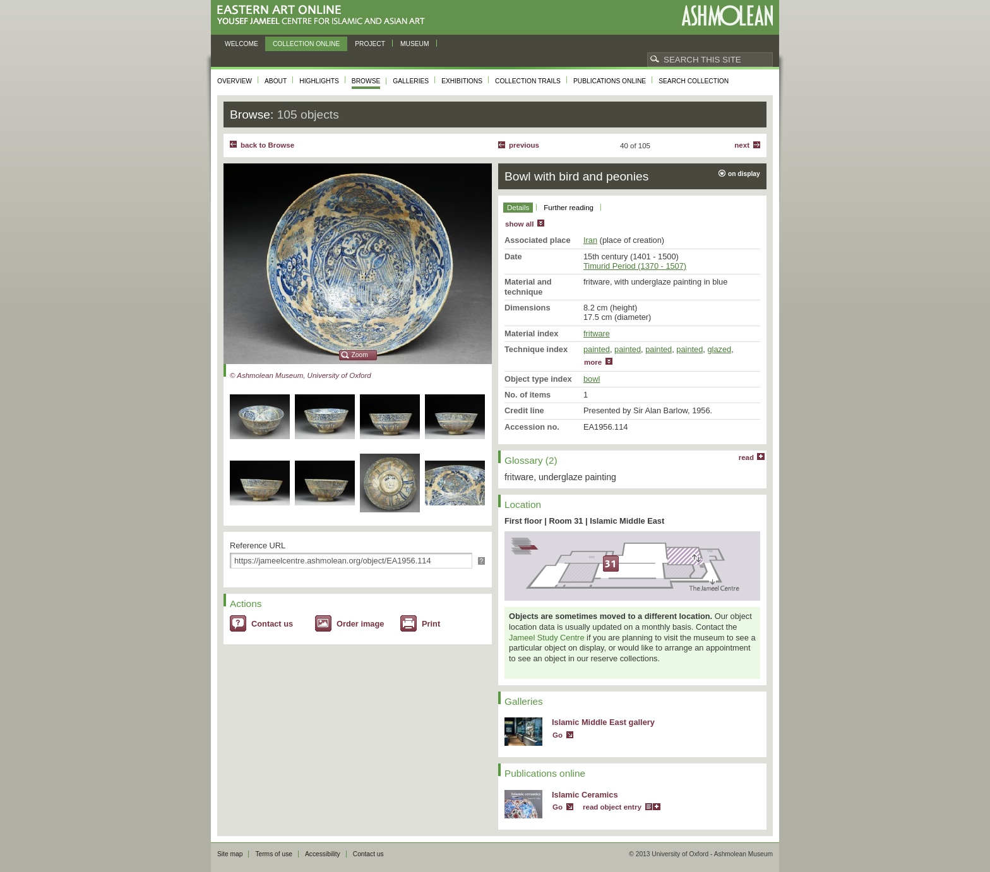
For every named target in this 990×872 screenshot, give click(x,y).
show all (519, 224)
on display (744, 173)
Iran (590, 240)
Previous (524, 145)
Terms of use (273, 854)
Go (557, 735)
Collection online (306, 43)
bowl (591, 379)
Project (370, 43)
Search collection (694, 81)
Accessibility (322, 854)
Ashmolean (727, 15)
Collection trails (528, 81)
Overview (234, 81)
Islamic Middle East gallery (603, 722)
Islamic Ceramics (585, 794)
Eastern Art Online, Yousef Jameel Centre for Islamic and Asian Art (324, 15)
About (276, 81)
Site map (229, 854)
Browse (366, 81)
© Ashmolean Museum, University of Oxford (300, 375)
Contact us (272, 623)
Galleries (411, 81)
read (746, 457)
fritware (596, 333)
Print (431, 623)
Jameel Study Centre (547, 637)
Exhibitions (461, 81)
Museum (414, 43)
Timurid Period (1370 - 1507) (634, 266)
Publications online (609, 81)
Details (518, 207)
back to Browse (267, 145)
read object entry (612, 807)
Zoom (360, 354)
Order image (360, 623)
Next (741, 145)
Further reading (568, 207)
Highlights (319, 81)
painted (596, 349)
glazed (719, 349)
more (593, 362)
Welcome (241, 43)
